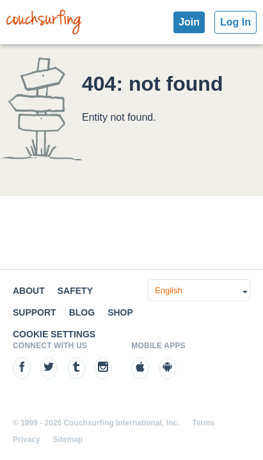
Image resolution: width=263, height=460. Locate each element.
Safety (75, 291)
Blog (82, 312)
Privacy (26, 439)
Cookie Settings (54, 334)
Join (189, 22)
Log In (235, 22)
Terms (203, 422)
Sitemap (68, 439)
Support (34, 312)
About (29, 291)
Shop (120, 312)
